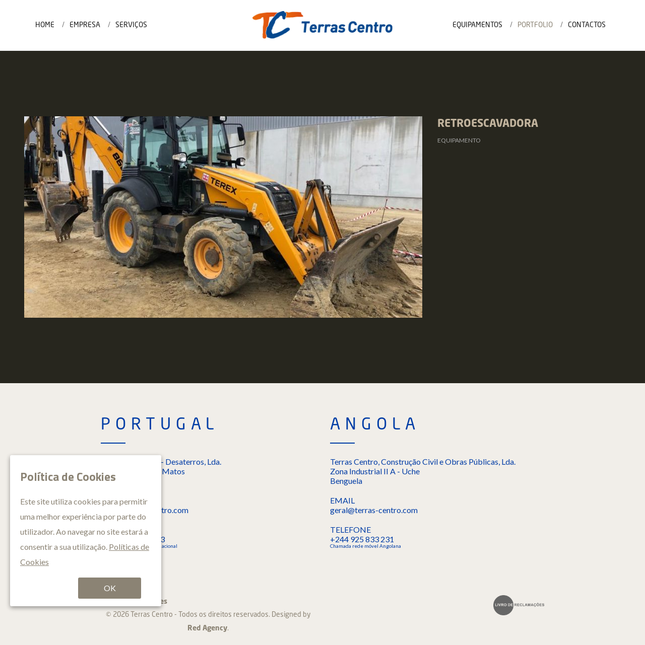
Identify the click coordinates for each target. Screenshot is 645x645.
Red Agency (207, 628)
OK (110, 588)
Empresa (85, 25)
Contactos (587, 25)
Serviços (131, 25)
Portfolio (535, 25)
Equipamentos (477, 25)
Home (44, 25)
